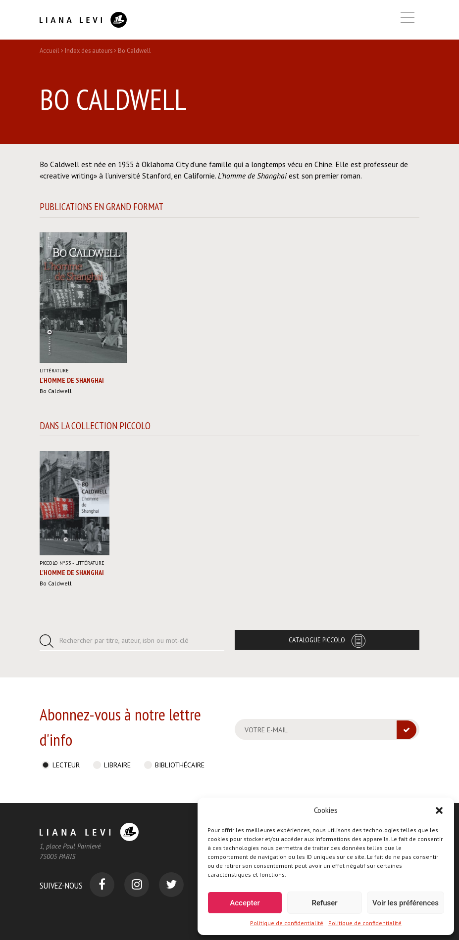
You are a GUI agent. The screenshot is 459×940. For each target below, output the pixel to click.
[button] (439, 810)
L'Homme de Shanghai (72, 380)
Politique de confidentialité (286, 923)
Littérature (54, 370)
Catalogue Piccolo (317, 640)
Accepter (244, 902)
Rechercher (124, 640)
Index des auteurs (88, 50)
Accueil (49, 50)
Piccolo (55, 563)
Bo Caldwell (56, 391)
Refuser (324, 902)
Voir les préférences (405, 902)
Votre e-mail (266, 729)
